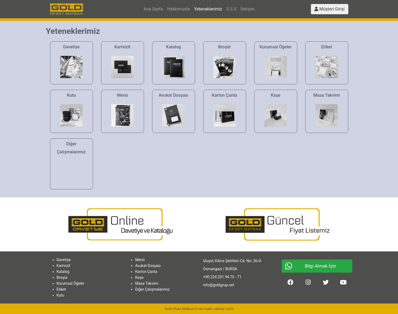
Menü (140, 260)
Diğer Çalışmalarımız (152, 289)
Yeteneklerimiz (208, 9)
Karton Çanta (146, 271)
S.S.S (231, 9)
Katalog (63, 271)
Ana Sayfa (153, 9)
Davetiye (64, 260)
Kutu (60, 295)
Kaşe (139, 277)
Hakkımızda (178, 9)
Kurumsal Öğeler (70, 283)
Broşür (62, 277)
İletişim (247, 9)
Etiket (61, 289)
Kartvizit (63, 266)
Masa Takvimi (146, 283)
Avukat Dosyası (148, 266)
